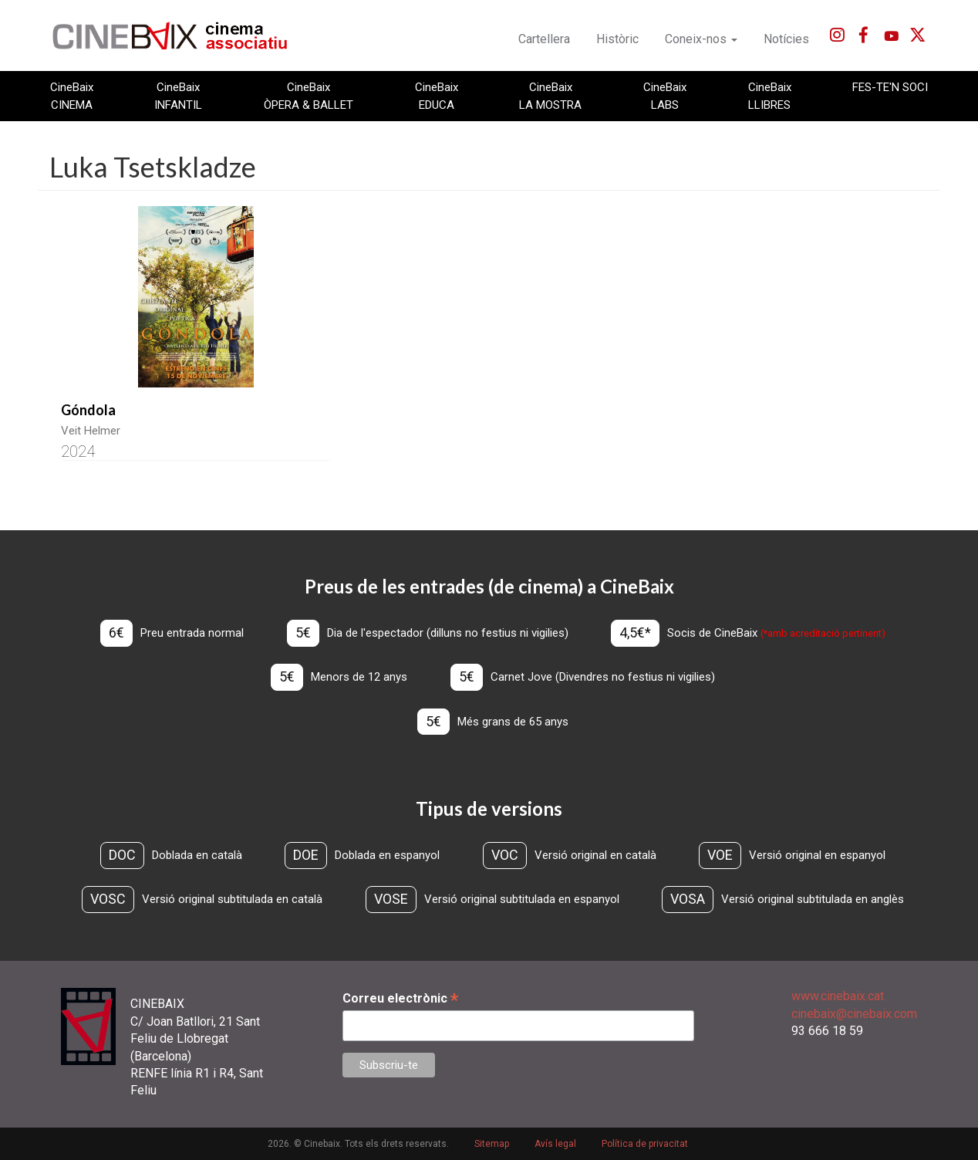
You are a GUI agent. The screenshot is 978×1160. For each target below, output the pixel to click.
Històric (617, 39)
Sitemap (491, 1143)
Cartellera (544, 39)
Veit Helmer (90, 431)
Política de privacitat (645, 1143)
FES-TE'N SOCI (890, 87)
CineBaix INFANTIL (178, 95)
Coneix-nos (701, 39)
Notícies (786, 39)
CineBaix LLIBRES (769, 95)
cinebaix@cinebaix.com (854, 1013)
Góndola (88, 409)
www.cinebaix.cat (837, 996)
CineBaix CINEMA (71, 95)
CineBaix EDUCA (436, 95)
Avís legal (555, 1143)
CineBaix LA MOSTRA (550, 95)
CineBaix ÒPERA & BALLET (308, 95)
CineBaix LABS (664, 95)
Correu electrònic (400, 998)
